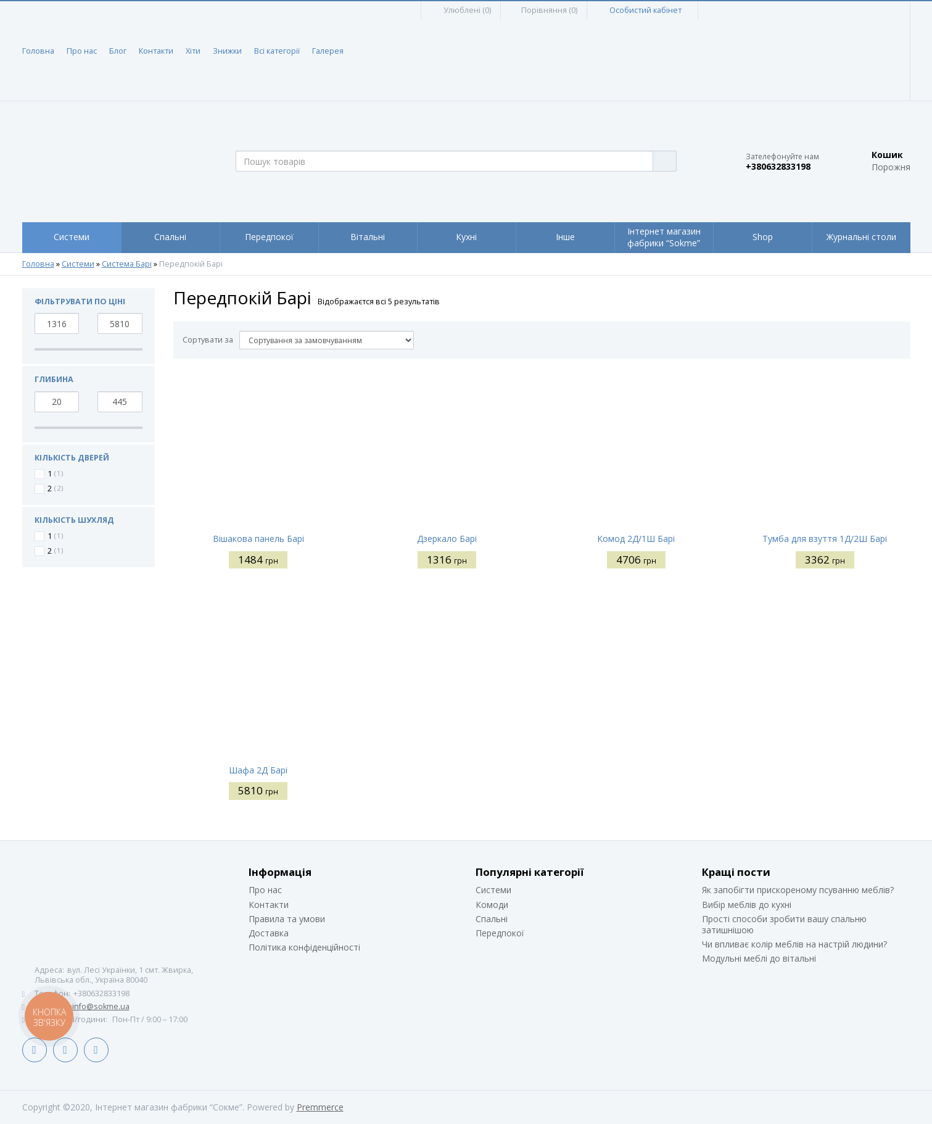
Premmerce (320, 1107)
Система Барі (127, 264)
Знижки (227, 51)
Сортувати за (208, 340)
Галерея (328, 51)
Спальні (492, 919)
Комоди (492, 904)
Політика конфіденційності (304, 947)
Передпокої (500, 933)
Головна (38, 51)
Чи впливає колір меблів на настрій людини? (794, 944)
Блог (117, 51)
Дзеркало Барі (447, 538)
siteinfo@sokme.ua (94, 1006)
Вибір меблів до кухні (746, 904)
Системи (78, 264)
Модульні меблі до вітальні (759, 958)
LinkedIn (65, 1050)
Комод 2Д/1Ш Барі (636, 538)
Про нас (82, 51)
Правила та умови (287, 919)
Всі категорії (277, 51)
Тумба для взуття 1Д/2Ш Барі (824, 538)
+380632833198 (778, 166)
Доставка (269, 933)
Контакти (156, 51)
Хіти (193, 51)
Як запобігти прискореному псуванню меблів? (798, 890)
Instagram (96, 1050)
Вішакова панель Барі (258, 538)
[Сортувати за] (326, 340)
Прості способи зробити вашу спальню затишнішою (784, 924)
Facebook (34, 1050)
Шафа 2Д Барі (258, 770)
